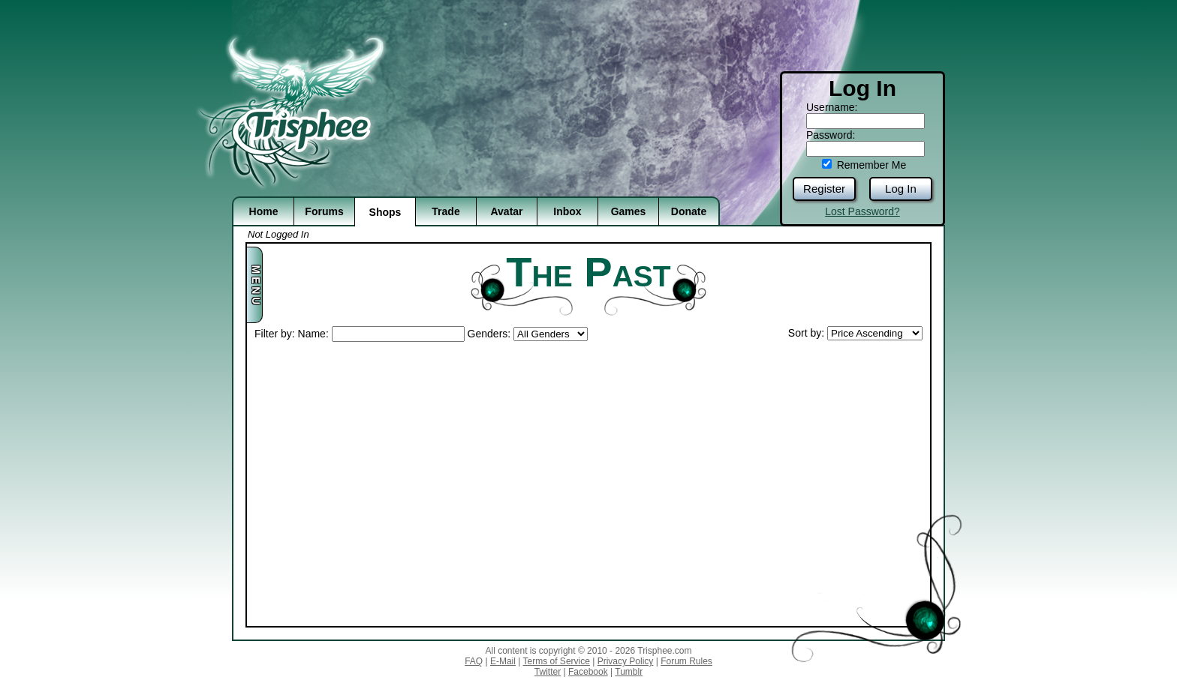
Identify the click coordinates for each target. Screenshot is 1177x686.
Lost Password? (862, 211)
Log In (901, 188)
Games (628, 211)
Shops (385, 212)
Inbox (567, 211)
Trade (445, 211)
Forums (324, 211)
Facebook (588, 672)
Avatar (506, 211)
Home (263, 211)
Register (824, 188)
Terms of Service (556, 661)
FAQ (474, 661)
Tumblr (629, 672)
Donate (688, 211)
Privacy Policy (626, 661)
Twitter (547, 672)
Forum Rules (686, 661)
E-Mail (503, 661)
